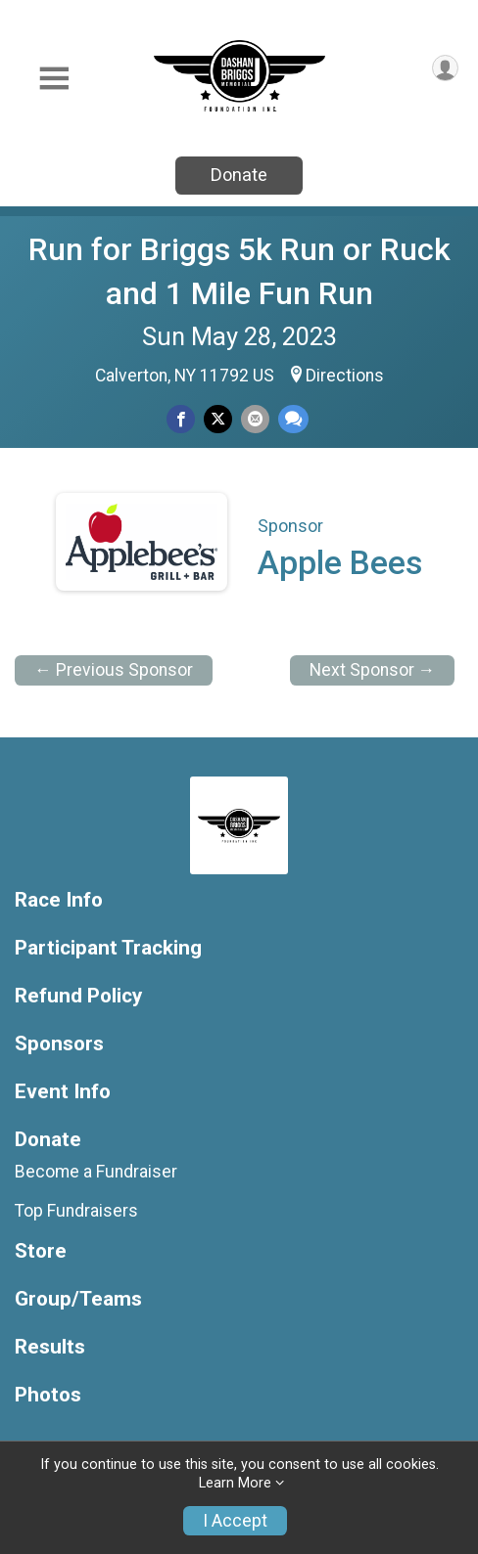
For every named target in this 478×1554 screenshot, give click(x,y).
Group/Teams (78, 1299)
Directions (345, 375)
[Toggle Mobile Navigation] (53, 79)
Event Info (63, 1092)
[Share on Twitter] (218, 419)
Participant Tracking (108, 948)
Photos (48, 1395)
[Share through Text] (293, 419)
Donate (239, 174)
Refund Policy (78, 996)
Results (50, 1347)
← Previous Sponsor (113, 670)
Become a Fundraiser (96, 1171)
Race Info (59, 900)
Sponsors (59, 1044)
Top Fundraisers (76, 1211)
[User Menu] (445, 68)
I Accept (235, 1521)
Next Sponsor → (373, 670)
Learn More (235, 1483)
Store (41, 1251)
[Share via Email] (255, 419)
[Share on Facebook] (181, 419)
